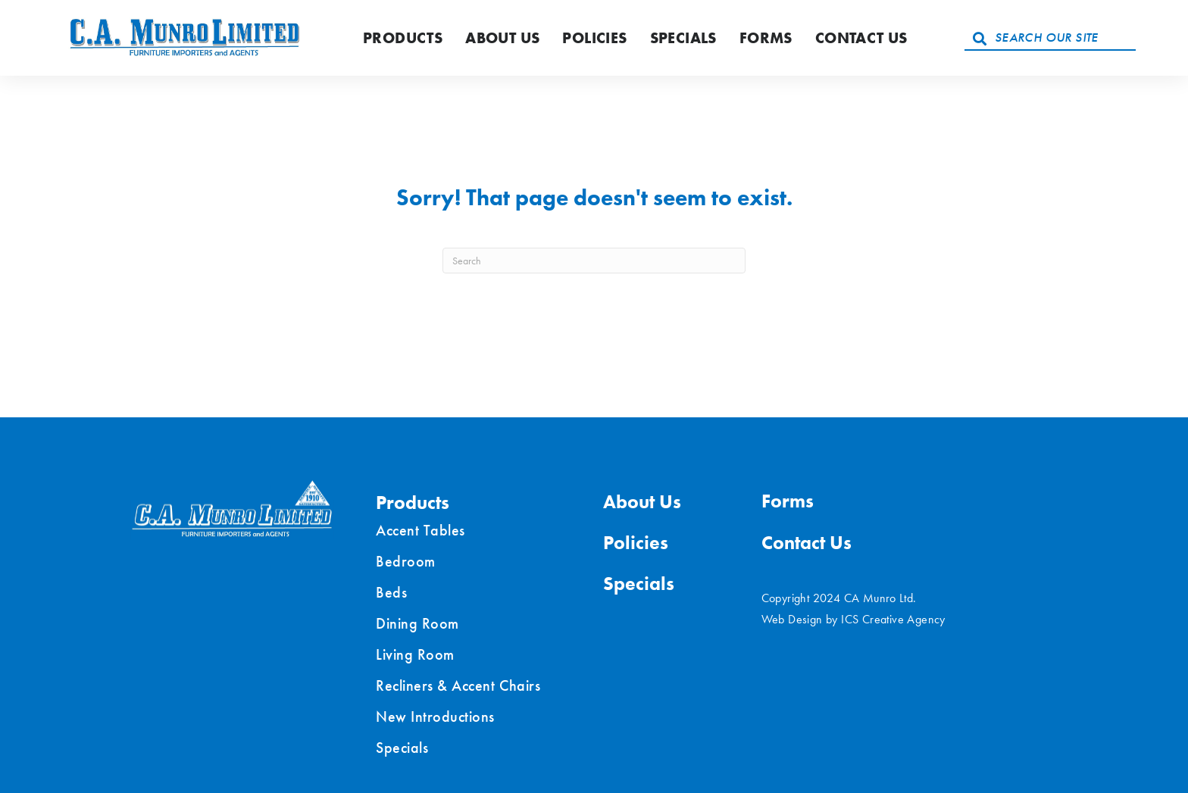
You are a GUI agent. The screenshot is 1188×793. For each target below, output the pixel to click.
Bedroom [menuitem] (406, 561)
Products (402, 38)
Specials (683, 38)
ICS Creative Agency (893, 619)
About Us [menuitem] (642, 501)
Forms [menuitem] (787, 501)
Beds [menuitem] (391, 592)
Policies (594, 38)
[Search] (594, 260)
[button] (979, 38)
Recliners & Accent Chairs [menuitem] (458, 685)
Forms (766, 38)
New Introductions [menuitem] (435, 716)
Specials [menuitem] (402, 747)
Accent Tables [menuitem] (420, 530)
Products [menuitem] (412, 502)
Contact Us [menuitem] (806, 542)
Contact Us (861, 38)
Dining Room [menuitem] (417, 623)
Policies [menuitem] (635, 542)
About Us (502, 38)
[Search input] (1050, 38)
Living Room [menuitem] (415, 654)
